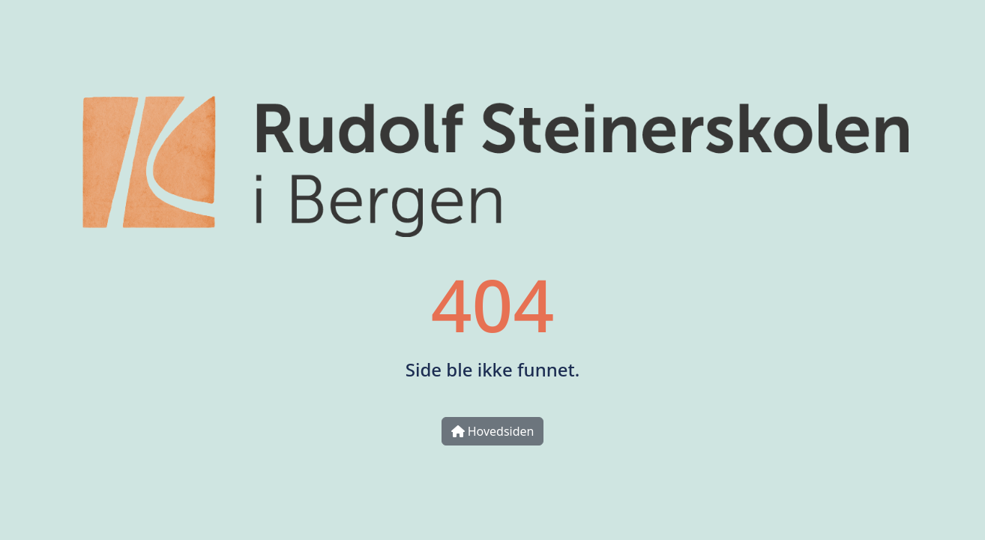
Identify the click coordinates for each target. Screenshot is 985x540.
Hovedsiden (492, 431)
